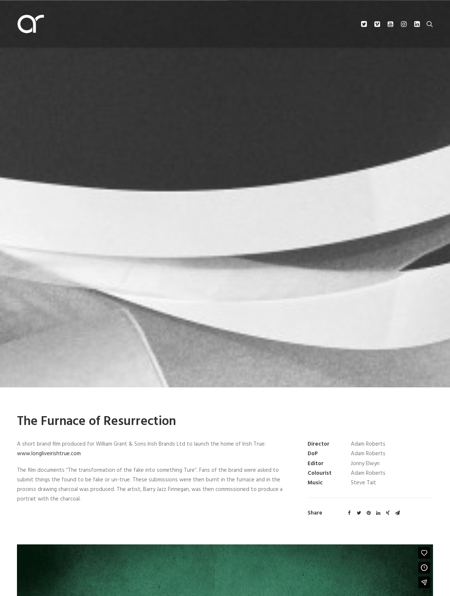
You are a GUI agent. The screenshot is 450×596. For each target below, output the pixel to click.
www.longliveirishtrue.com (49, 447)
